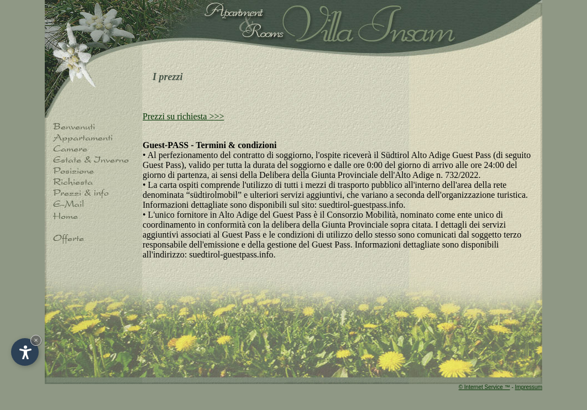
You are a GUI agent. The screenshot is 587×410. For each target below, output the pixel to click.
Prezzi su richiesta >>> (183, 116)
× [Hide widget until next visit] (36, 340)
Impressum (528, 387)
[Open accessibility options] (25, 352)
